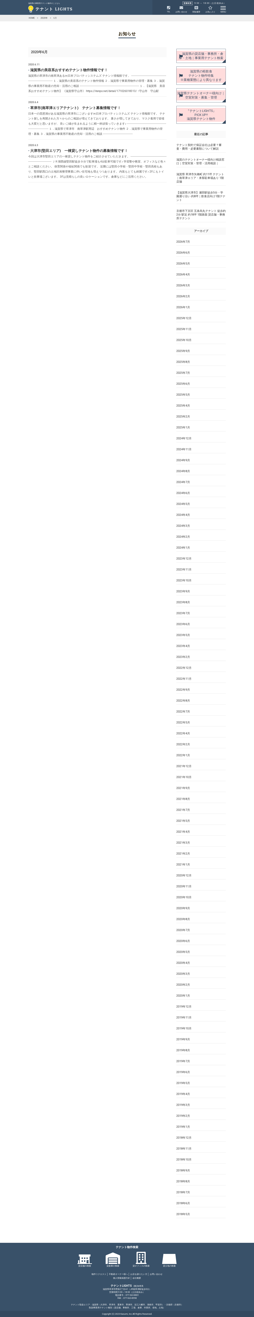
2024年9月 (183, 460)
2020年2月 (183, 984)
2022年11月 (184, 678)
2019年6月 (183, 1072)
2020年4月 (183, 963)
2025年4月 (183, 405)
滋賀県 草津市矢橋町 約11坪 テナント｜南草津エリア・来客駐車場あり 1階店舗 (200, 178)
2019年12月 (184, 1006)
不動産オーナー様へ (118, 1274)
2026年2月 (183, 296)
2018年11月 (184, 1148)
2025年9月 (183, 351)
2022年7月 (183, 711)
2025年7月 (183, 372)
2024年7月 (183, 482)
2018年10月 (184, 1159)
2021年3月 (183, 842)
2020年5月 (183, 952)
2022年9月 (183, 689)
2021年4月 (183, 831)
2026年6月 (183, 252)
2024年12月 (184, 438)
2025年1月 (183, 427)
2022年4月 (183, 733)
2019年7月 (183, 1061)
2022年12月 (184, 668)
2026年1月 (183, 307)
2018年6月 (183, 1203)
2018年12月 (184, 1137)
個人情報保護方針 (121, 1278)
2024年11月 (184, 449)
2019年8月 (183, 1050)
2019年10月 (184, 1028)
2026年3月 (183, 285)
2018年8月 (183, 1181)
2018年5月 (183, 1214)
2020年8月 (183, 919)
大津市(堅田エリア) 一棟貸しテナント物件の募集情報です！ (79, 151)
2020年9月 (183, 908)
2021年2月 (183, 853)
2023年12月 (184, 558)
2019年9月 (183, 1039)
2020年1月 (183, 995)
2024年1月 (183, 547)
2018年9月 (183, 1170)
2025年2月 (183, 416)
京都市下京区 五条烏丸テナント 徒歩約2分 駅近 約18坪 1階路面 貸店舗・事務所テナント (201, 214)
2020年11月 (184, 886)
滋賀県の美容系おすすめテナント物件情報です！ (69, 70)
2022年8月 (183, 700)
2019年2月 (183, 1116)
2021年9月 (183, 788)
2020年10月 (184, 897)
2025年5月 (183, 394)
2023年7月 (183, 613)
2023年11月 (184, 569)
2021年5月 (183, 820)
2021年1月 (183, 864)
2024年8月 (183, 471)
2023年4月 (183, 646)
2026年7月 (183, 241)
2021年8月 (183, 799)
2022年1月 (183, 755)
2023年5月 (183, 635)
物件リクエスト (99, 1274)
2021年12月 (184, 766)
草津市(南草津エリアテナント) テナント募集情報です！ (75, 108)
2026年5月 (183, 263)
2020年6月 (183, 941)
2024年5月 (183, 504)
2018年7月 (183, 1192)
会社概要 (136, 1278)
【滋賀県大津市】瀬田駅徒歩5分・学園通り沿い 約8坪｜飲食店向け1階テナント (200, 196)
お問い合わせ (156, 1274)
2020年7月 (183, 930)
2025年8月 (183, 362)
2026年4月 (183, 274)
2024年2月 (183, 536)
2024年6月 (183, 493)
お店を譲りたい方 (138, 1274)
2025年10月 (184, 340)
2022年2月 (183, 744)
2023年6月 (183, 624)
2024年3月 (183, 525)
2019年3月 (183, 1105)
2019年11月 (184, 1017)
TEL (168, 9)
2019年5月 (183, 1083)
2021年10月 (184, 777)
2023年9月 (183, 591)
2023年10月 (184, 580)
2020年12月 (184, 875)
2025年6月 (183, 383)
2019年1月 (183, 1126)
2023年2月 (183, 657)
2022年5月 (183, 722)
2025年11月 (184, 329)
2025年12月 (184, 318)
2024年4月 (183, 515)
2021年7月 (183, 810)
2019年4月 (183, 1094)
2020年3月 (183, 973)
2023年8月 (183, 602)
